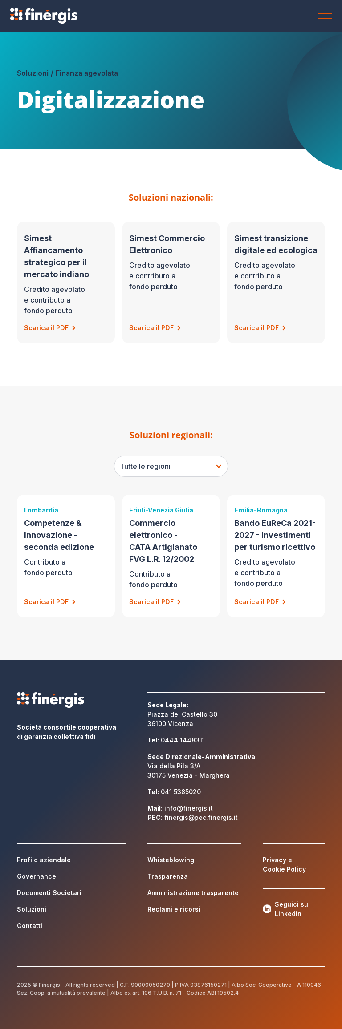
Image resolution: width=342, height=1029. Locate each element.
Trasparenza (167, 876)
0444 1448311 (183, 740)
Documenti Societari (49, 892)
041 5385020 (181, 791)
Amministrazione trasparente (193, 892)
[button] (323, 16)
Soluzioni (31, 909)
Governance (36, 876)
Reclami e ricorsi (173, 909)
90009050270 (150, 984)
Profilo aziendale (44, 860)
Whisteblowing (170, 860)
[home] (54, 16)
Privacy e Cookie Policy (284, 864)
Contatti (29, 925)
